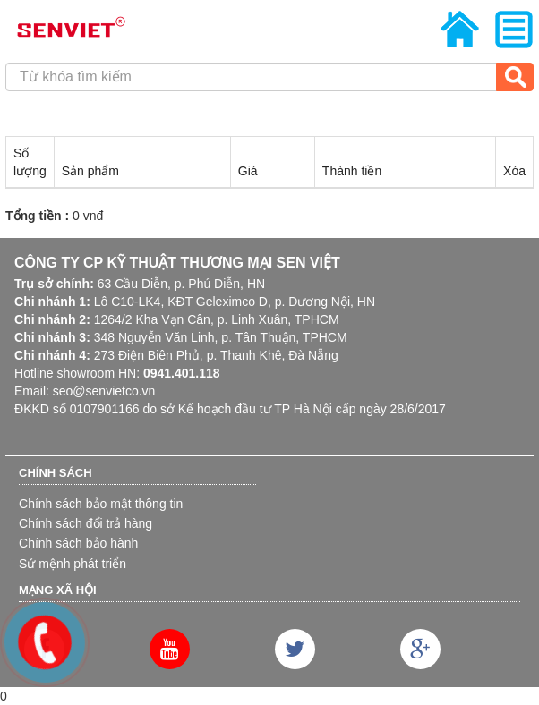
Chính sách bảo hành (78, 543)
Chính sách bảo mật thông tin (101, 504)
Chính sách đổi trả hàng (85, 523)
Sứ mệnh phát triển (72, 563)
